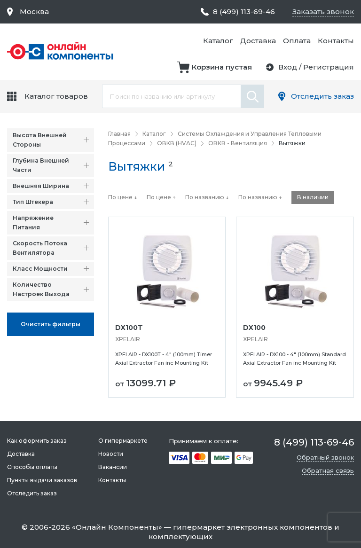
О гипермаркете (123, 440)
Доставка (258, 40)
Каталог (218, 40)
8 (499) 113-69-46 (244, 11)
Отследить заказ (322, 96)
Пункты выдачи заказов (42, 480)
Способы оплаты (32, 466)
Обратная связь (328, 470)
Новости (110, 453)
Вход (287, 67)
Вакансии (112, 466)
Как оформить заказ (37, 440)
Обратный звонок (325, 457)
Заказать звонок (323, 11)
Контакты (336, 40)
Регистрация (328, 67)
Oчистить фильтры (50, 324)
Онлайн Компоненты (117, 527)
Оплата (297, 40)
